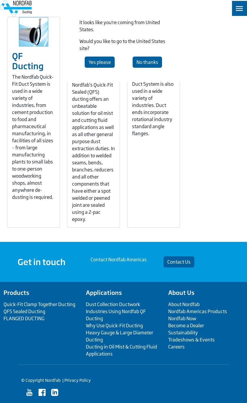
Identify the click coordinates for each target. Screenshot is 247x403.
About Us (181, 292)
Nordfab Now (182, 318)
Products (16, 292)
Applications (104, 292)
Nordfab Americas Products (197, 311)
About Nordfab (184, 304)
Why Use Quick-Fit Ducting (114, 325)
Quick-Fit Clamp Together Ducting (39, 304)
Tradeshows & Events (191, 340)
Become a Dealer (186, 325)
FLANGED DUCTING (24, 318)
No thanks (147, 62)
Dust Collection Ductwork (113, 304)
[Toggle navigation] (239, 8)
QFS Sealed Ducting (24, 311)
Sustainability (183, 333)
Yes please (100, 62)
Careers (176, 347)
